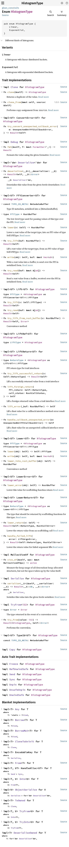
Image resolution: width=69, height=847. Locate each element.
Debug (14, 141)
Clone (14, 87)
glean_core (7, 8)
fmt (9, 147)
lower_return (15, 522)
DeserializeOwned (25, 832)
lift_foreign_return (20, 386)
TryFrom (16, 604)
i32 (24, 604)
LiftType (15, 342)
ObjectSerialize (26, 789)
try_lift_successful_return (24, 373)
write (10, 257)
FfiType (14, 214)
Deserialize (26, 162)
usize (33, 563)
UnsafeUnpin (17, 689)
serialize (13, 583)
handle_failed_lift (19, 536)
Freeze (13, 663)
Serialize (17, 578)
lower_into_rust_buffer (22, 461)
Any (17, 709)
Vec (45, 257)
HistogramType (32, 3)
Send (12, 674)
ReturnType (16, 360)
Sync (12, 679)
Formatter (39, 147)
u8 (50, 257)
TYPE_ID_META (19, 204)
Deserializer (19, 180)
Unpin (13, 684)
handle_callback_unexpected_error (28, 419)
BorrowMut (21, 730)
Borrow (19, 719)
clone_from (14, 102)
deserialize (14, 171)
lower (10, 227)
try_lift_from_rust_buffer (24, 318)
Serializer (18, 592)
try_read (12, 270)
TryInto (24, 821)
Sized (25, 715)
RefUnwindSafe (18, 669)
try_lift (12, 240)
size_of (12, 559)
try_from (12, 619)
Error (34, 174)
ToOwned (20, 800)
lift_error (14, 406)
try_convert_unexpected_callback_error (32, 126)
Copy (12, 649)
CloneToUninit (24, 741)
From (18, 763)
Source (5, 15)
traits (16, 8)
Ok (31, 586)
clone (10, 92)
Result (14, 132)
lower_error (14, 485)
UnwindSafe (16, 694)
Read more (43, 96)
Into (22, 778)
